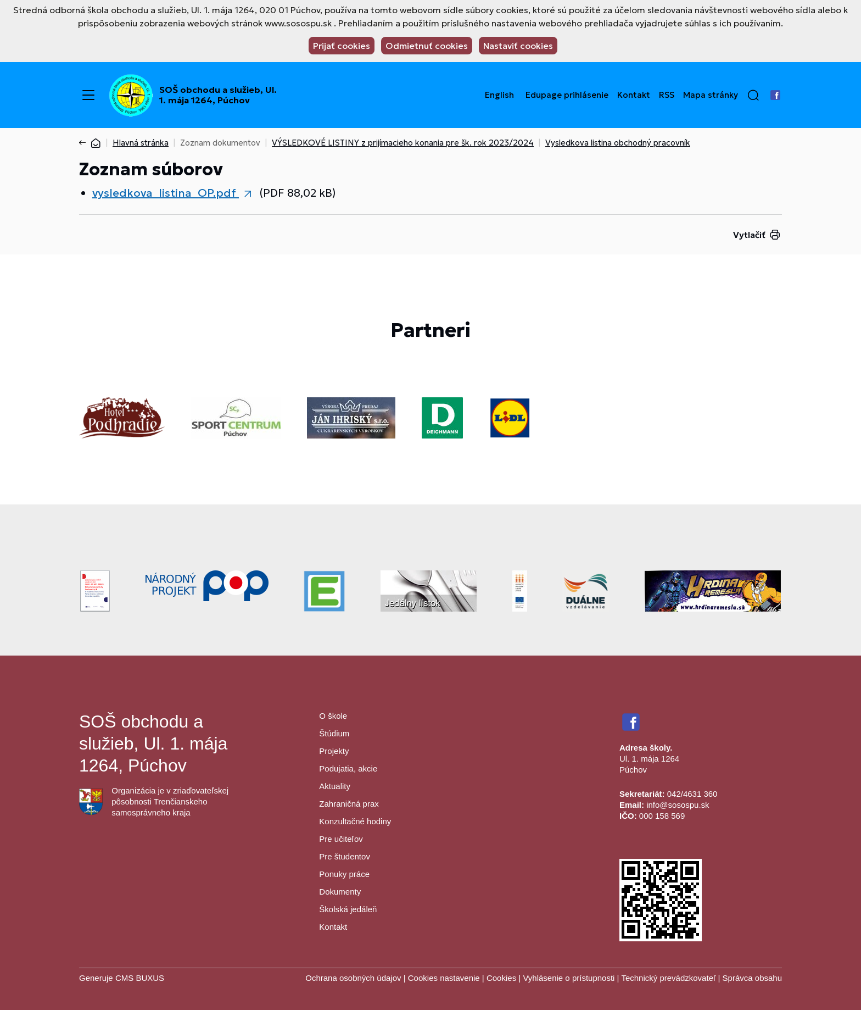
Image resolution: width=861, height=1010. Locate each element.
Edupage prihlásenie (566, 95)
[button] (753, 95)
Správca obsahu (752, 978)
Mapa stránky (710, 95)
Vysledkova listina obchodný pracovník (617, 142)
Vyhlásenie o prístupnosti (568, 978)
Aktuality (334, 786)
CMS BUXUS (139, 978)
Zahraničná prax (348, 803)
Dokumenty (340, 891)
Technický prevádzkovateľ (668, 978)
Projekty (334, 751)
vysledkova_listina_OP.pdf (165, 193)
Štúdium (334, 733)
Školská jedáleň (348, 909)
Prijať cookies (341, 45)
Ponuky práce (344, 874)
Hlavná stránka (141, 142)
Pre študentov (344, 856)
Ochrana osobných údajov (353, 978)
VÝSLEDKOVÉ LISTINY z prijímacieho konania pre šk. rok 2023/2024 (403, 142)
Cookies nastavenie (444, 978)
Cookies (502, 978)
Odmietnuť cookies (426, 45)
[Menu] (88, 95)
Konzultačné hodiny (355, 821)
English (499, 95)
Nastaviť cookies (518, 45)
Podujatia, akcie (348, 768)
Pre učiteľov (340, 838)
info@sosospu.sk (677, 804)
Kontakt (633, 95)
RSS (666, 95)
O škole (333, 715)
